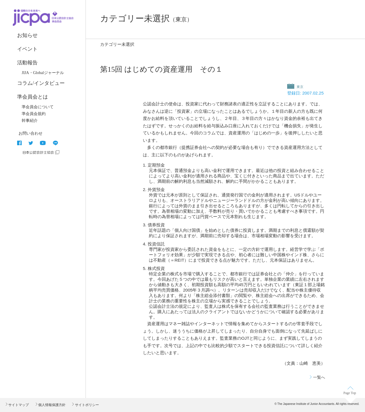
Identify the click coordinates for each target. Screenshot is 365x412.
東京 (299, 87)
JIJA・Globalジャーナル (43, 73)
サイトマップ (18, 405)
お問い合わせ (30, 133)
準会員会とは (32, 97)
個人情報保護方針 (51, 405)
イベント (27, 49)
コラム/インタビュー (41, 83)
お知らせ (27, 35)
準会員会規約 (34, 114)
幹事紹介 (30, 120)
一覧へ (319, 377)
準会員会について (38, 107)
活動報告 (27, 62)
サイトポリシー (86, 405)
